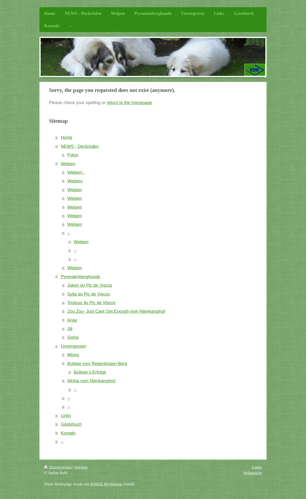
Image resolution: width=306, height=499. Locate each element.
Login (257, 467)
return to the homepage (129, 102)
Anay (72, 320)
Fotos (72, 155)
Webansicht (252, 473)
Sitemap (80, 467)
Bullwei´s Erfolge (90, 372)
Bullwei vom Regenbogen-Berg (97, 363)
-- (68, 233)
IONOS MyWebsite (106, 484)
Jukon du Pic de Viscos (89, 285)
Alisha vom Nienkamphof (91, 380)
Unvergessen (73, 346)
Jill (69, 328)
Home (66, 137)
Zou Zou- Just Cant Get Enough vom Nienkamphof (116, 311)
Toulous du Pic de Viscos (91, 302)
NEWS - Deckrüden (80, 146)
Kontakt (68, 433)
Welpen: (75, 181)
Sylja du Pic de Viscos (88, 294)
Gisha (73, 337)
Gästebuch (71, 424)
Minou (73, 354)
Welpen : (75, 172)
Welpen (68, 163)
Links (66, 415)
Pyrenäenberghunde (80, 276)
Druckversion (58, 467)
